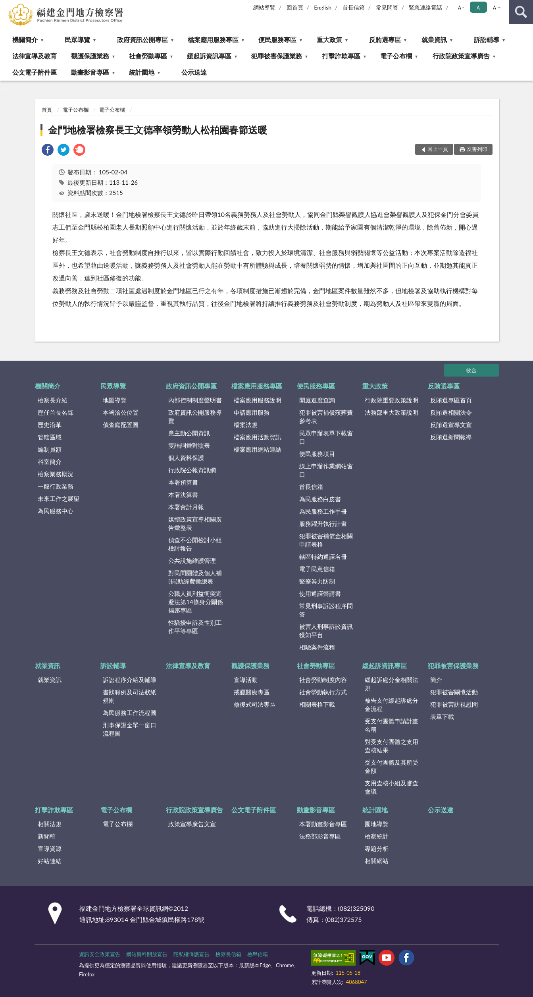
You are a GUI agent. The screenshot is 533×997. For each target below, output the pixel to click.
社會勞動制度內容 (323, 679)
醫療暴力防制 (317, 581)
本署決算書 (183, 494)
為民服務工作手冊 (323, 511)
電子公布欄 (396, 56)
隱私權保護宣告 (191, 954)
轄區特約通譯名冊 (323, 556)
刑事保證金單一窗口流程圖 (129, 729)
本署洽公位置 (121, 412)
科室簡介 (50, 461)
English (322, 7)
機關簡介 (25, 39)
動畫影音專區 (90, 72)
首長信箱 (354, 7)
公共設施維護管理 (192, 560)
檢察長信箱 (228, 954)
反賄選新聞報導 (451, 437)
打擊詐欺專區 (341, 56)
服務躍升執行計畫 (323, 523)
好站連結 (50, 860)
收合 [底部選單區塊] (471, 370)
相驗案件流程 (317, 647)
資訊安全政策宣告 (99, 954)
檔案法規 (246, 424)
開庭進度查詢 (317, 400)
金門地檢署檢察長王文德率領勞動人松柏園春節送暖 (157, 129)
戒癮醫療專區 (251, 692)
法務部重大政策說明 (391, 412)
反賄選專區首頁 (451, 400)
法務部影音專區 (320, 836)
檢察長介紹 (52, 400)
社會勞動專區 (148, 56)
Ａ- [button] (460, 7)
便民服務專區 (277, 39)
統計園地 (141, 72)
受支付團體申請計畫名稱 (391, 725)
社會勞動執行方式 (323, 692)
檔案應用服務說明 (257, 400)
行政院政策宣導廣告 (461, 56)
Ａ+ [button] (496, 7)
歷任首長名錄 (55, 412)
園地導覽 (377, 823)
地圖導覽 (115, 400)
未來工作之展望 (58, 498)
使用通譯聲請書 (320, 593)
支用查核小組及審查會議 (391, 787)
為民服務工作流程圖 (129, 712)
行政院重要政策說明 (391, 400)
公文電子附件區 (34, 72)
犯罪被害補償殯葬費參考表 (326, 416)
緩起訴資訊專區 (209, 56)
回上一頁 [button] (437, 149)
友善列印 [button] (477, 149)
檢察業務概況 (55, 473)
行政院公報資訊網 (192, 469)
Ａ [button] (478, 7)
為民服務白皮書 (320, 498)
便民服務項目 (317, 453)
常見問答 (387, 7)
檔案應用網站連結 (257, 449)
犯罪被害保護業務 (276, 56)
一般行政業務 (55, 486)
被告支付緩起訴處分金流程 (391, 704)
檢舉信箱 (257, 954)
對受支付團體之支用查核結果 (391, 746)
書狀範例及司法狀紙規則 (129, 696)
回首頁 (295, 7)
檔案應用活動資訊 (257, 437)
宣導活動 (246, 679)
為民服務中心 (55, 510)
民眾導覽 (77, 39)
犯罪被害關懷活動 (454, 692)
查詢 (521, 12)
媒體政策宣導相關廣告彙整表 (195, 523)
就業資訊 (434, 39)
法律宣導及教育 (34, 56)
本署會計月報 (186, 506)
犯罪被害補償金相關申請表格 (326, 540)
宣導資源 (50, 848)
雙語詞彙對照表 (189, 445)
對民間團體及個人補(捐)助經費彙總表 (195, 577)
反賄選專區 (385, 39)
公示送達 (194, 72)
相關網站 (377, 860)
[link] (48, 151)
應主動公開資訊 (189, 433)
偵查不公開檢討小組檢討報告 (195, 544)
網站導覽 (264, 7)
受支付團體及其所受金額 (391, 766)
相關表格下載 (317, 704)
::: (6, 6)
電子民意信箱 (317, 568)
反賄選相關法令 (451, 412)
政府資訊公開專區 (142, 39)
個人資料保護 (186, 457)
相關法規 (50, 823)
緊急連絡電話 (425, 7)
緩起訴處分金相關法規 (391, 684)
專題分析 (377, 848)
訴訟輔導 (486, 39)
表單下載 (442, 716)
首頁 (47, 109)
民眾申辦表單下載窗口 (326, 437)
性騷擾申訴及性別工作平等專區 (195, 626)
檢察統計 (377, 836)
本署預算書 (183, 482)
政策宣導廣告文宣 (192, 823)
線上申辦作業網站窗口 (326, 470)
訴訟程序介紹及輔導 (129, 679)
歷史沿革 (50, 424)
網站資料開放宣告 (146, 954)
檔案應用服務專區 (213, 39)
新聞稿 (47, 836)
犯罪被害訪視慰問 (454, 704)
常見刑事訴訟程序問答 (326, 610)
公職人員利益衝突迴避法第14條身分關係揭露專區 (195, 602)
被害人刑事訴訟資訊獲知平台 (326, 630)
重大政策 (329, 39)
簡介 (436, 679)
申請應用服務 (251, 412)
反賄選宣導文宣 (451, 424)
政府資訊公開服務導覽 (195, 416)
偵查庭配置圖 (121, 424)
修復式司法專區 (254, 704)
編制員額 (50, 449)
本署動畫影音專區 (323, 823)
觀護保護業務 (90, 56)
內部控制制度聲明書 (195, 400)
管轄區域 (50, 437)
